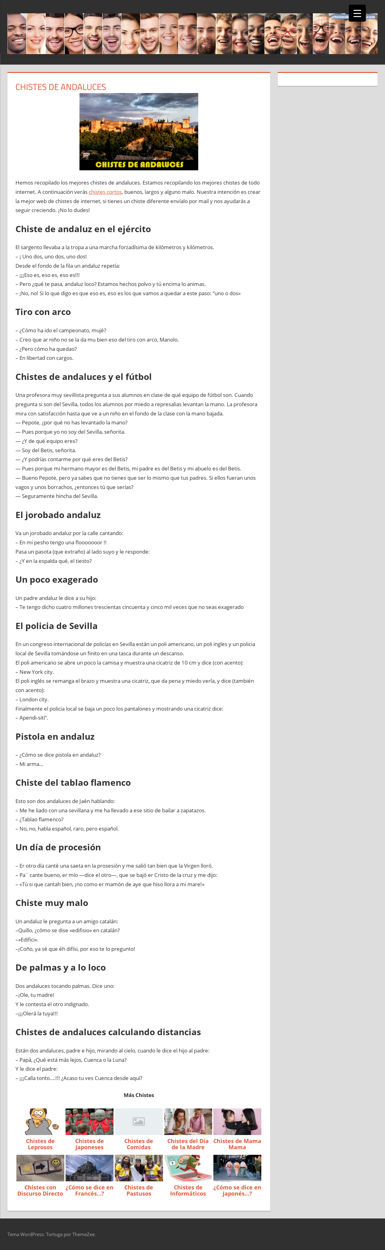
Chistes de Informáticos (188, 1190)
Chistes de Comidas (138, 1144)
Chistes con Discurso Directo (40, 1190)
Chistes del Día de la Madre (188, 1144)
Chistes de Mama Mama (237, 1144)
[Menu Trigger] (357, 13)
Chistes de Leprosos (40, 1144)
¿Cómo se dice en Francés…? (89, 1190)
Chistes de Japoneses (89, 1144)
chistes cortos (105, 191)
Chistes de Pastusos (138, 1190)
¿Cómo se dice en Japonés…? (237, 1190)
